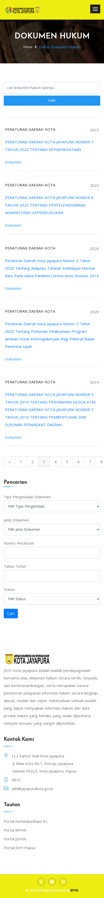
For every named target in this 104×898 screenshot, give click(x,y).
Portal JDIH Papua (19, 847)
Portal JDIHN (15, 838)
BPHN (74, 890)
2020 (94, 248)
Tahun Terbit (15, 566)
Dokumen (13, 162)
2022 (94, 129)
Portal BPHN (15, 830)
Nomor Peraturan (19, 543)
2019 (94, 382)
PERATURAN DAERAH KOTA (30, 129)
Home (28, 47)
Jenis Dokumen (16, 519)
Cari (52, 100)
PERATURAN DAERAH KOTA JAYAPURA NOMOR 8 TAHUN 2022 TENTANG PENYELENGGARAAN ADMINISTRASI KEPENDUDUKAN (49, 205)
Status (9, 589)
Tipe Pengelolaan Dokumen (27, 496)
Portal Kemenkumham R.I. (26, 821)
